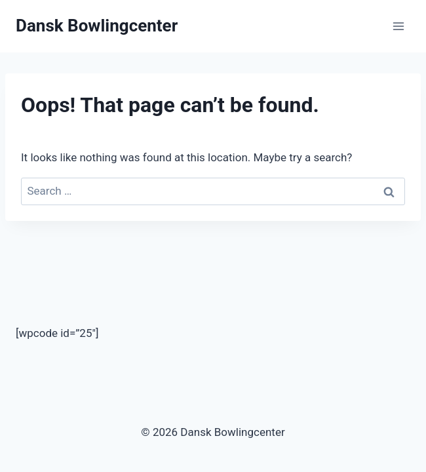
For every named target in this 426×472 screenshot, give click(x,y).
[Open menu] (398, 26)
